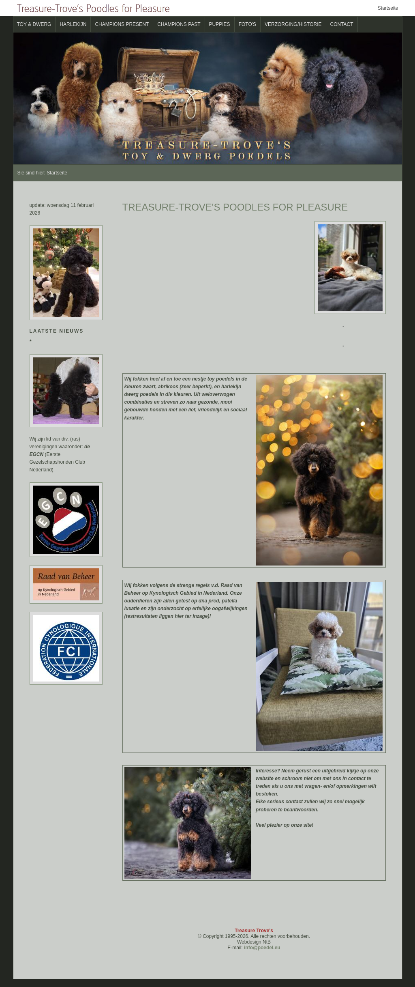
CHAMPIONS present (122, 24)
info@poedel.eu (262, 947)
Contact (341, 24)
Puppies (219, 24)
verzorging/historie (293, 24)
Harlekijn (73, 24)
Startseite (388, 8)
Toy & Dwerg (34, 24)
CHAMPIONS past (178, 24)
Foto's (247, 24)
